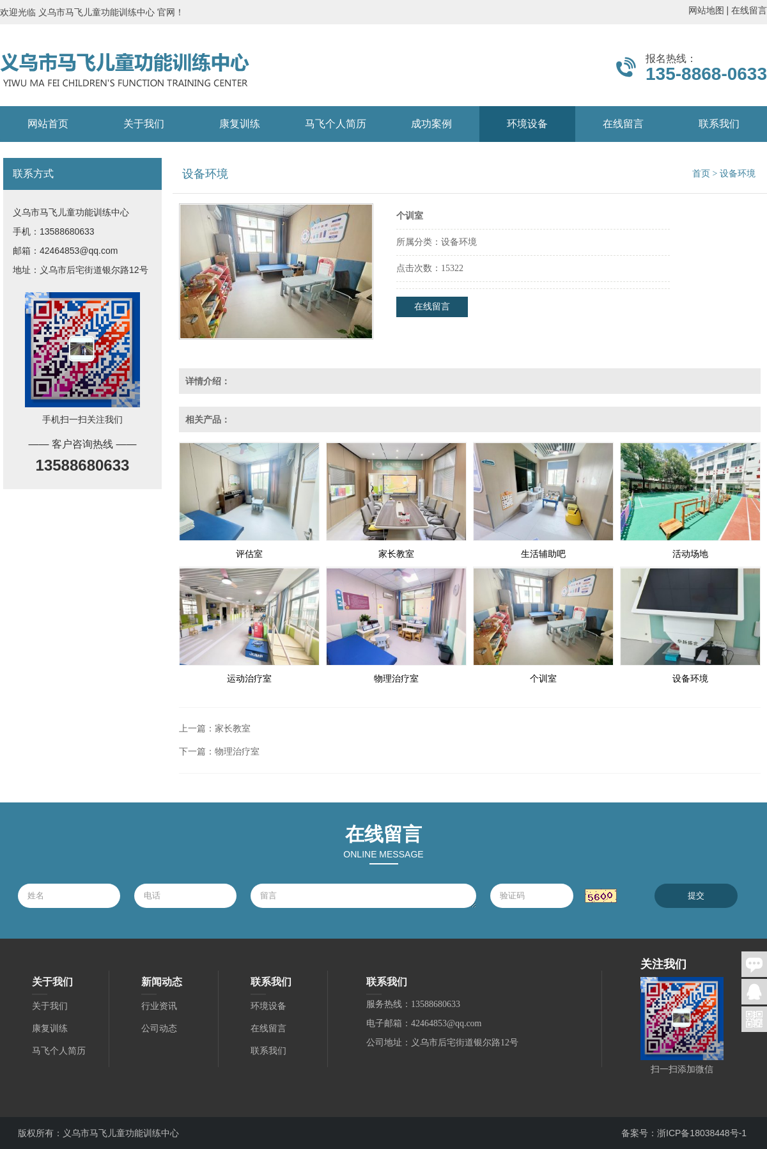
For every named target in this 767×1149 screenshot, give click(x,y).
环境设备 (527, 123)
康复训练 (239, 123)
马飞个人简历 (335, 123)
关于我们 (143, 123)
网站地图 (706, 10)
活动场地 (690, 554)
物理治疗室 (396, 679)
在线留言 (749, 10)
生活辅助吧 (543, 554)
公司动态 (159, 1028)
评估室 (249, 554)
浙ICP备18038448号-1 (702, 1133)
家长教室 (396, 554)
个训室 (543, 679)
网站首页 (47, 123)
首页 (701, 173)
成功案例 (431, 123)
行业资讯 (159, 1006)
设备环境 (690, 679)
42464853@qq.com (79, 251)
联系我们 (719, 123)
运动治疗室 (249, 679)
